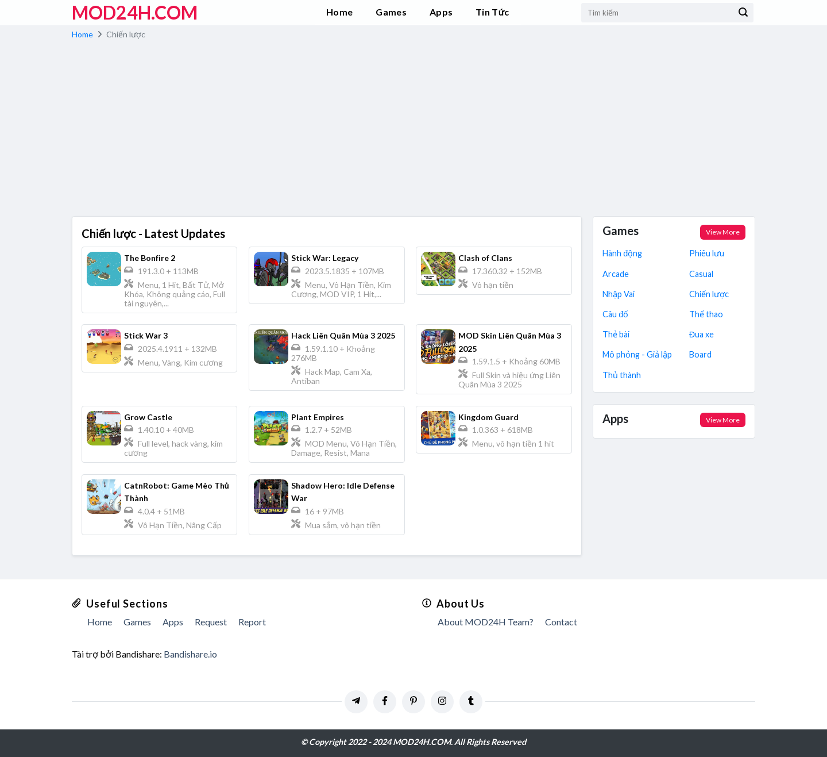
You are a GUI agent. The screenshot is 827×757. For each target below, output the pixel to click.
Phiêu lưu (706, 253)
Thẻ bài (615, 334)
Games (391, 11)
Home (339, 11)
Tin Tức (492, 11)
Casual (701, 274)
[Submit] (743, 12)
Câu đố (615, 314)
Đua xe (701, 334)
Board (700, 354)
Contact (561, 621)
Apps (441, 11)
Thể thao (706, 314)
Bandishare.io (190, 653)
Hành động (622, 253)
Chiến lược (709, 294)
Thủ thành (621, 375)
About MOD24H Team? (486, 621)
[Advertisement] (413, 129)
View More (723, 232)
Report (252, 621)
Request (211, 621)
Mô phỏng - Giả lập (637, 354)
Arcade (615, 274)
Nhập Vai (618, 294)
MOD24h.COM (135, 12)
